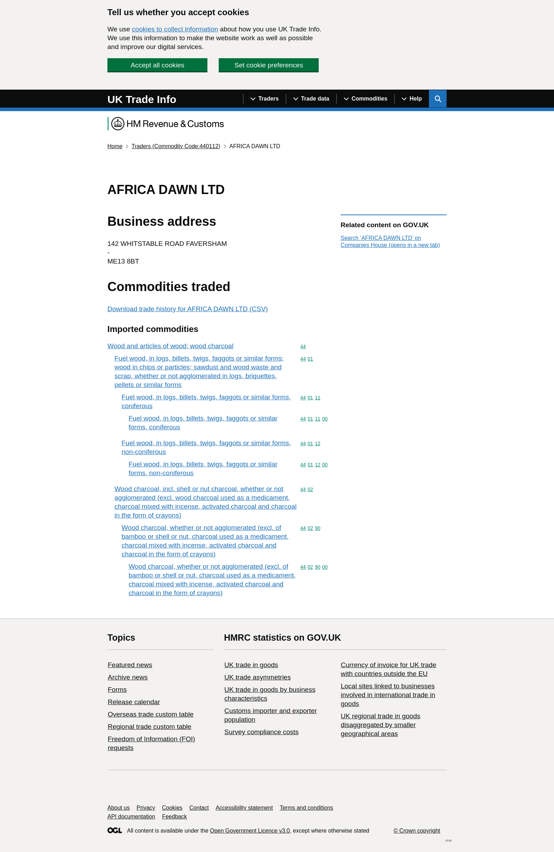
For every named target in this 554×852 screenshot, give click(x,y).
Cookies (172, 808)
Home (115, 146)
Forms (117, 689)
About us (118, 808)
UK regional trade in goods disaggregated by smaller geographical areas (380, 724)
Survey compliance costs (261, 732)
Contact (199, 808)
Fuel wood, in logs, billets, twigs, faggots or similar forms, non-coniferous (206, 447)
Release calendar (134, 702)
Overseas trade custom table (151, 714)
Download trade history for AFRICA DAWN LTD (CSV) (187, 309)
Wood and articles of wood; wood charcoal (170, 346)
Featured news (130, 665)
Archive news (128, 677)
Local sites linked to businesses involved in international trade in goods (388, 694)
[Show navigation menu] (264, 99)
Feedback (174, 817)
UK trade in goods (251, 665)
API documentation (131, 817)
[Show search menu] (438, 99)
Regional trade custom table (149, 726)
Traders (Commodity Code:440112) (175, 146)
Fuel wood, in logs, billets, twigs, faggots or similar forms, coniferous (206, 401)
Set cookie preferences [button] (269, 65)
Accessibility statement (244, 808)
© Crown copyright (417, 831)
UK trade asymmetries (257, 677)
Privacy (146, 808)
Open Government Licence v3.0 (250, 831)
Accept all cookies (157, 65)
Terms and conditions (306, 808)
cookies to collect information (175, 29)
